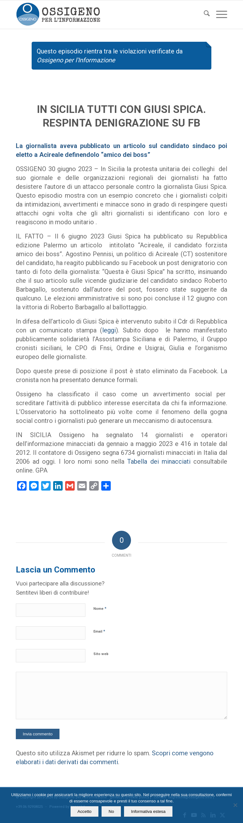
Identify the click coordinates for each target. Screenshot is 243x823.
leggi (109, 330)
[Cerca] (203, 14)
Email (99, 631)
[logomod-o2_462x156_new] (58, 14)
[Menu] (218, 14)
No (111, 811)
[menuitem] (203, 14)
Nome (99, 608)
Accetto (84, 811)
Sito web (101, 654)
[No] (235, 805)
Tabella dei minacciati (158, 461)
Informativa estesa (148, 811)
